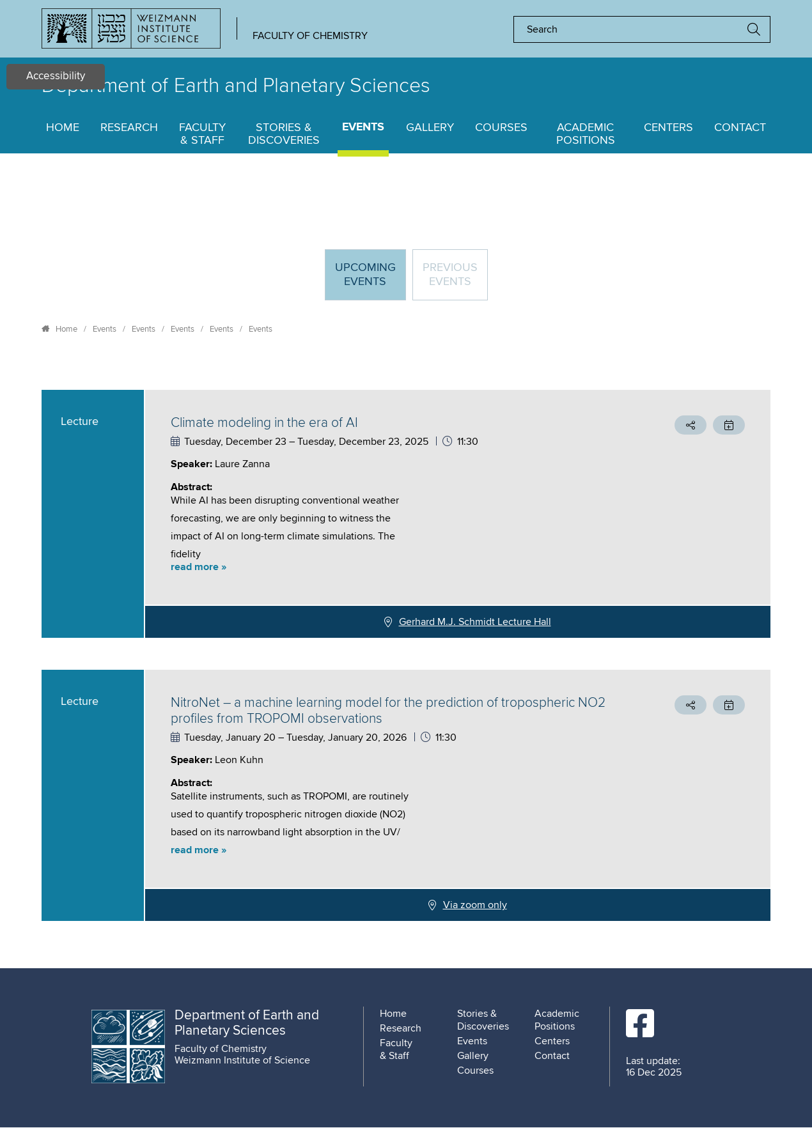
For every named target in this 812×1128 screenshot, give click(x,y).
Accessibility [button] (55, 76)
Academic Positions (585, 134)
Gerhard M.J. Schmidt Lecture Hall (475, 621)
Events (363, 127)
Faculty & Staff (202, 134)
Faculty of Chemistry (310, 36)
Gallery (430, 128)
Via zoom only (475, 905)
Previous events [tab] (450, 275)
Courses (501, 128)
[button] (390, 567)
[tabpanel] (406, 655)
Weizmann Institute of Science (242, 1060)
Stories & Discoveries (284, 134)
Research (129, 128)
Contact (740, 128)
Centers (668, 128)
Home (62, 128)
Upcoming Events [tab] (370, 280)
